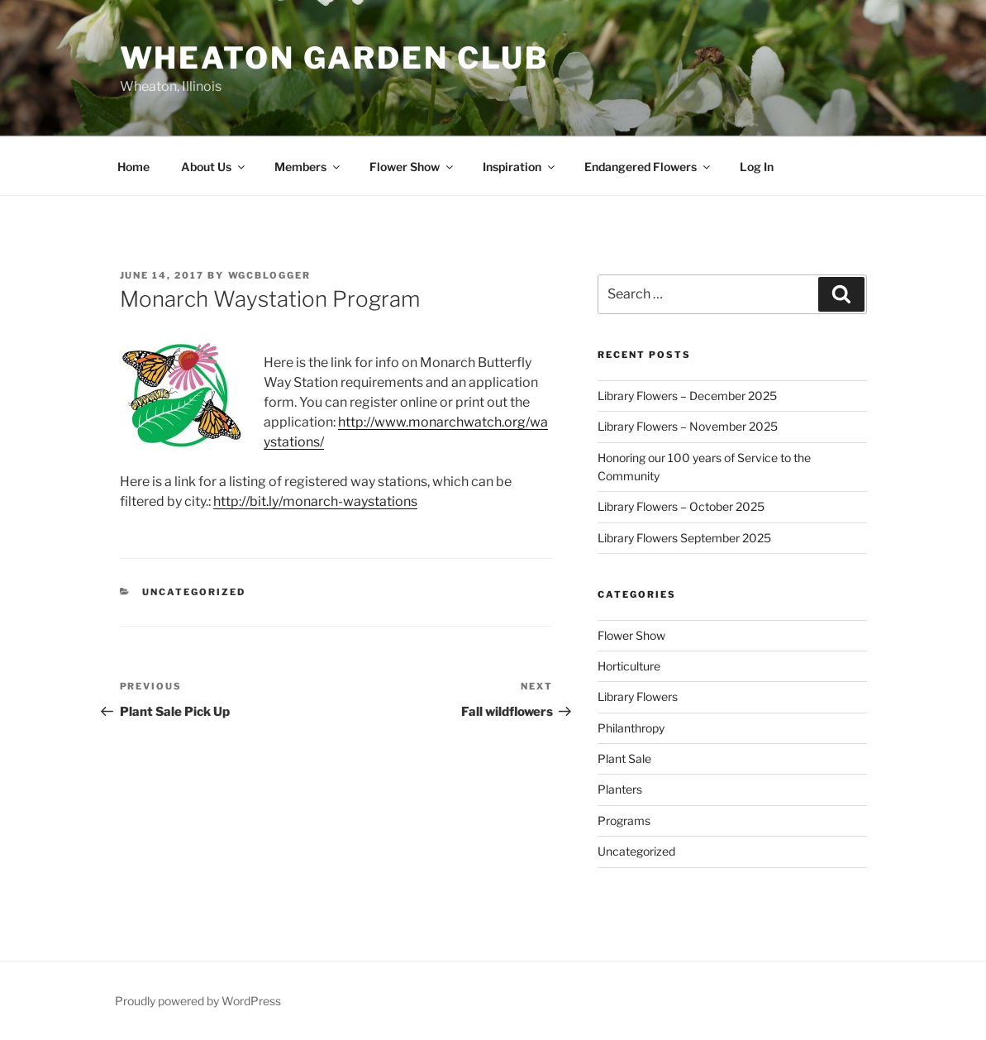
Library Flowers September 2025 (684, 538)
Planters (620, 789)
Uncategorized (193, 592)
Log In (757, 167)
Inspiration (520, 167)
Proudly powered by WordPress (198, 1001)
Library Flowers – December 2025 (687, 396)
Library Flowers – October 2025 (681, 506)
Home (133, 167)
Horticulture (629, 666)
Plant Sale (624, 758)
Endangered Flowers (648, 167)
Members (308, 167)
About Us (214, 167)
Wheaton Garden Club (335, 58)
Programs (624, 820)
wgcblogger (270, 275)
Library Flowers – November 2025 (688, 426)
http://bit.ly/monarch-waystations (315, 501)
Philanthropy (631, 728)
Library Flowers (638, 696)
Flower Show (412, 167)
